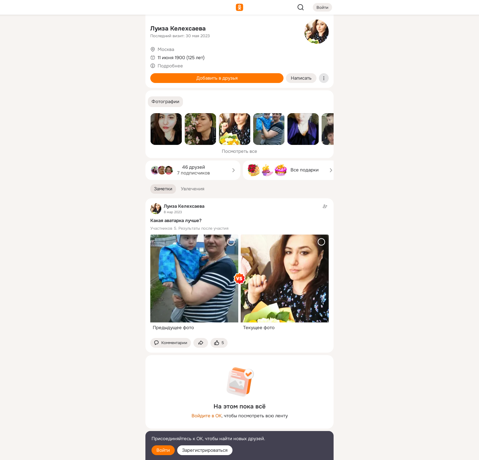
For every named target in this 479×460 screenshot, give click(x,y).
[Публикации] (73, 56)
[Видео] (127, 56)
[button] (165, 101)
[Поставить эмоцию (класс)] (219, 343)
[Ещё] (100, 412)
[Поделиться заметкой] (200, 343)
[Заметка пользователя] (239, 268)
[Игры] (127, 83)
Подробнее (170, 65)
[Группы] (127, 29)
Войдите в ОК (206, 416)
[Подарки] (73, 83)
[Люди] (100, 56)
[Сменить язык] (100, 426)
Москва (166, 49)
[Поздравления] (100, 83)
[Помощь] (73, 109)
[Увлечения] (100, 29)
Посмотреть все (239, 151)
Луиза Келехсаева (178, 28)
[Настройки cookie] (100, 451)
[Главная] (73, 29)
